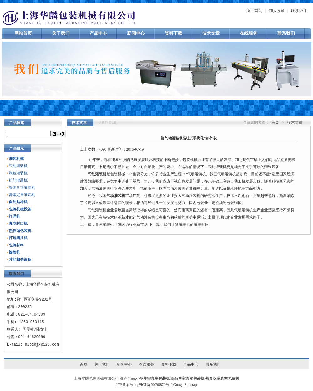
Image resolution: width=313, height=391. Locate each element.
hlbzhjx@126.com (42, 344)
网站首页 (23, 33)
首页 (275, 122)
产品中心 (98, 33)
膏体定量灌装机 (22, 195)
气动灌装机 (18, 166)
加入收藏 (276, 10)
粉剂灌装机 (18, 180)
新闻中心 (136, 33)
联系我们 (298, 10)
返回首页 (254, 10)
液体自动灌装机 (22, 187)
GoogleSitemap (185, 385)
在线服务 (248, 33)
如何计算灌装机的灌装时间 (186, 224)
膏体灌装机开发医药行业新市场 (121, 224)
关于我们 (60, 33)
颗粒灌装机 (18, 173)
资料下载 (173, 33)
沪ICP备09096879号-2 (154, 385)
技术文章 (211, 33)
